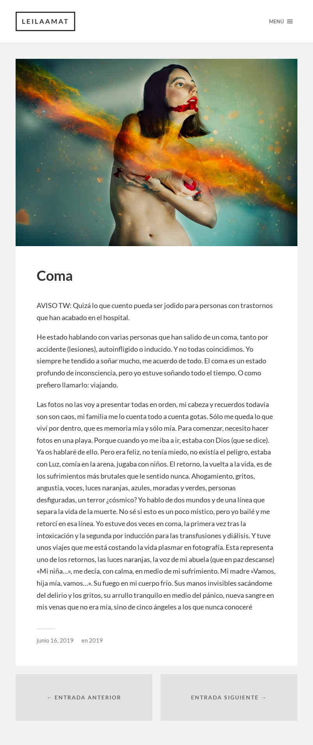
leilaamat (45, 21)
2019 (96, 640)
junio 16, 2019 (55, 640)
